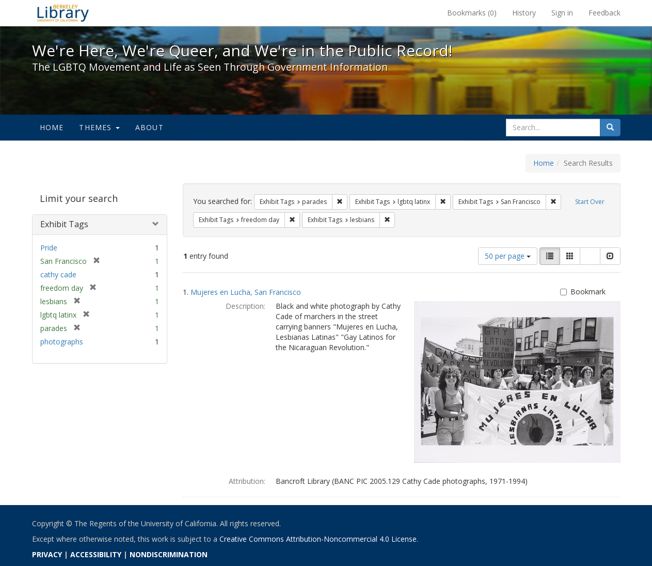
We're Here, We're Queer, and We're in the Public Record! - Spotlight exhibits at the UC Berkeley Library (63, 13)
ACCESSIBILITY (95, 554)
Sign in (562, 13)
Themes (99, 127)
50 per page (508, 256)
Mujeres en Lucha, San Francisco (245, 292)
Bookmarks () (472, 13)
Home (52, 127)
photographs (61, 342)
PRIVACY (47, 554)
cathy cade (58, 274)
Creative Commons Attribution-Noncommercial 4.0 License (318, 539)
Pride (48, 248)
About (149, 127)
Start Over (590, 201)
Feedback (605, 13)
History (524, 13)
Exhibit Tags (64, 224)
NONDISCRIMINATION (169, 554)
